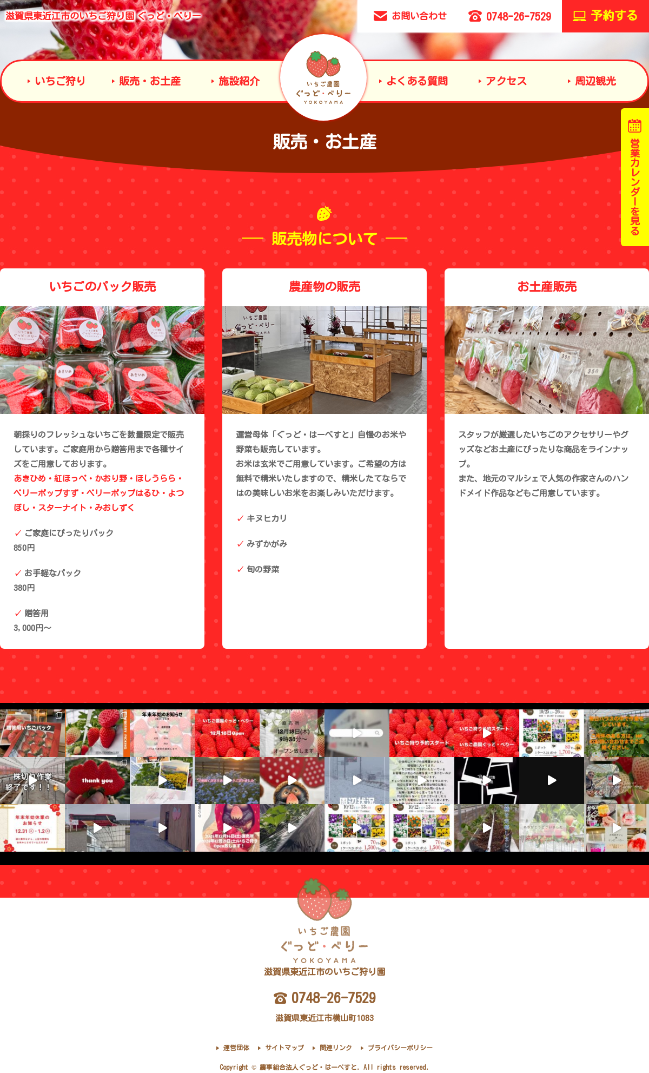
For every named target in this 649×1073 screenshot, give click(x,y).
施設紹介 (239, 81)
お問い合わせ (410, 16)
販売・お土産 (150, 81)
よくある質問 (417, 81)
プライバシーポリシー (400, 1047)
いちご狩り (60, 81)
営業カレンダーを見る (634, 177)
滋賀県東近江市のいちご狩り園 (103, 16)
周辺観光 (595, 81)
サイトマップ (284, 1047)
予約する (605, 16)
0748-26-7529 (509, 16)
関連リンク (336, 1047)
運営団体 (236, 1047)
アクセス (506, 81)
